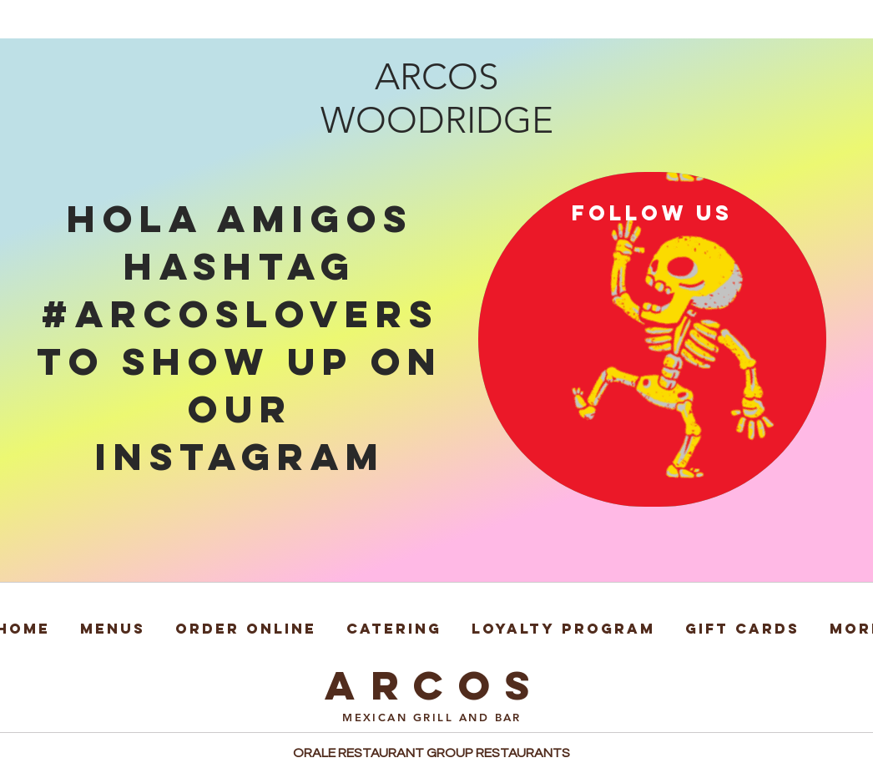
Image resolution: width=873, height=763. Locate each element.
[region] (652, 339)
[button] (112, 621)
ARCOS (435, 684)
